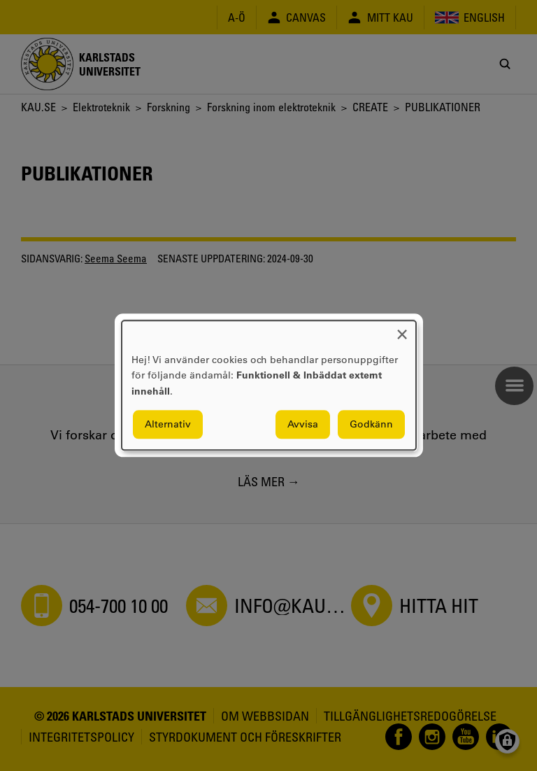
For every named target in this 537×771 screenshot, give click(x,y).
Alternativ (168, 424)
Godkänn (371, 424)
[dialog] (269, 385)
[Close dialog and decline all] (402, 329)
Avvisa (302, 424)
